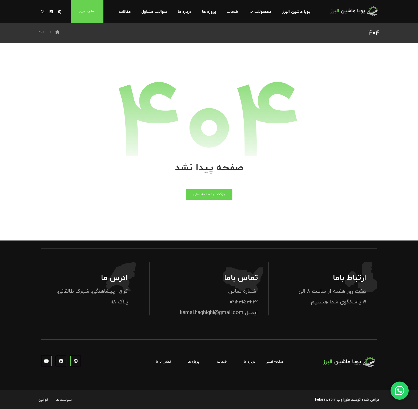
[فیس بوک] (61, 361)
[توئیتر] (51, 12)
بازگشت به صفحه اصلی (209, 194)
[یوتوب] (46, 361)
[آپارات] (59, 12)
